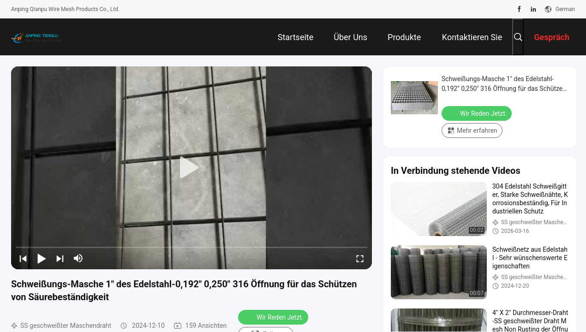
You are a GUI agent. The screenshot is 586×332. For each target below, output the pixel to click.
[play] (191, 167)
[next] (60, 258)
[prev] (23, 258)
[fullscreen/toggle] (360, 258)
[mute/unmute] (78, 258)
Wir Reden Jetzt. (274, 316)
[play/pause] (41, 258)
